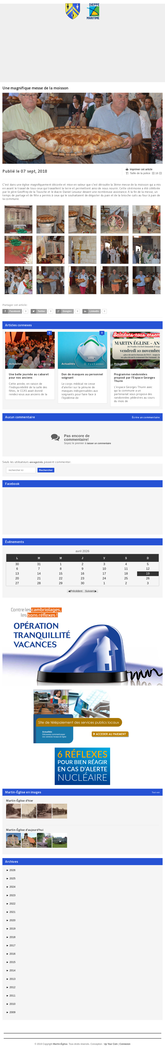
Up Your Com (111, 1046)
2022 (10, 906)
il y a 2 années (146, 364)
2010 (10, 1006)
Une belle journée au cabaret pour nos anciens (28, 376)
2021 (10, 914)
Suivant (89, 593)
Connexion (125, 1046)
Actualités (16, 363)
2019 (10, 931)
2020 (10, 922)
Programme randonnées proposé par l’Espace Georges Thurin (132, 377)
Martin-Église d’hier (19, 803)
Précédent (76, 593)
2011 (10, 998)
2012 (10, 989)
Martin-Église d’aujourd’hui (24, 832)
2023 (10, 897)
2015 (10, 964)
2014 (10, 973)
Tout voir (156, 795)
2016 (10, 956)
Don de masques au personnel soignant (76, 376)
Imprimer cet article (139, 169)
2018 (10, 939)
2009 (10, 1014)
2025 (10, 881)
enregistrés (37, 464)
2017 (10, 948)
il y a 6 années (41, 364)
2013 (10, 981)
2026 (10, 872)
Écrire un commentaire (146, 417)
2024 (10, 889)
